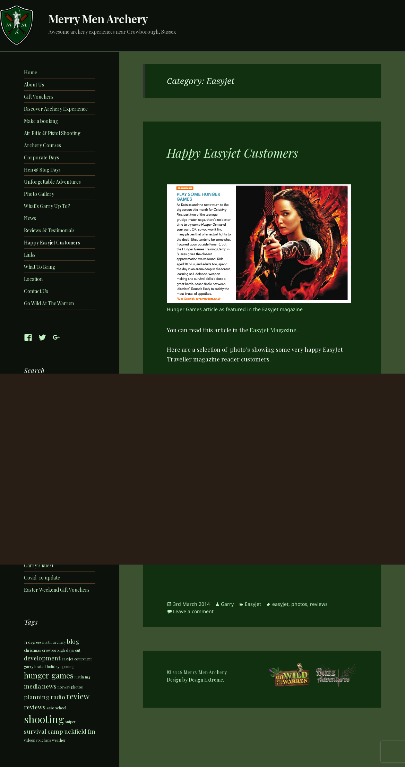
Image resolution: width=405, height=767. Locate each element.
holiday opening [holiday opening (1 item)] (60, 666)
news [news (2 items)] (49, 686)
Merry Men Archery (98, 18)
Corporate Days (41, 157)
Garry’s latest (38, 565)
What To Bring (39, 267)
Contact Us (36, 291)
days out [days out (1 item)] (73, 650)
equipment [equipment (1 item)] (83, 658)
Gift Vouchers (38, 96)
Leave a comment (193, 611)
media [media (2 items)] (32, 686)
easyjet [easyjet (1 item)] (67, 658)
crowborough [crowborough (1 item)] (53, 650)
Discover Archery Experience (56, 109)
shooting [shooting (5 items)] (44, 719)
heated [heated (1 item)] (40, 666)
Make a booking (41, 121)
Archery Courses (42, 145)
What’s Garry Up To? (47, 206)
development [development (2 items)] (42, 658)
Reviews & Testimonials (49, 230)
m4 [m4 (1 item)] (87, 677)
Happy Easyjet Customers (52, 242)
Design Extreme (206, 679)
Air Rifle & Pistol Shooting (52, 133)
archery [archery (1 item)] (59, 642)
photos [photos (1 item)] (77, 687)
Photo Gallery (39, 194)
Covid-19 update (42, 577)
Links (29, 254)
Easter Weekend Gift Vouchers (56, 589)
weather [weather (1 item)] (59, 740)
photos (299, 604)
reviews (319, 604)
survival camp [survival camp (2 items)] (43, 731)
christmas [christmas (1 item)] (32, 650)
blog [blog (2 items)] (73, 641)
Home (30, 72)
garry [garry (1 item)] (28, 666)
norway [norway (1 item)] (64, 687)
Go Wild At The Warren (49, 303)
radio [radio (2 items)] (58, 697)
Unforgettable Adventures (52, 181)
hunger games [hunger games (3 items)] (49, 675)
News (30, 218)
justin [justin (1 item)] (79, 677)
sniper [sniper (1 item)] (70, 721)
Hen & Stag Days (42, 169)
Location (33, 279)
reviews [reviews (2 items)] (34, 707)
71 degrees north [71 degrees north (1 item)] (38, 642)
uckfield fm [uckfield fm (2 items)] (79, 731)
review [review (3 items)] (77, 696)
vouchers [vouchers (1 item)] (43, 740)
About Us (34, 84)
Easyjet (253, 604)
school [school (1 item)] (60, 707)
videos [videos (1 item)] (29, 740)
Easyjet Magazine (273, 330)
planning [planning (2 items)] (37, 697)
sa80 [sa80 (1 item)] (50, 707)
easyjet (280, 604)
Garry (227, 604)
